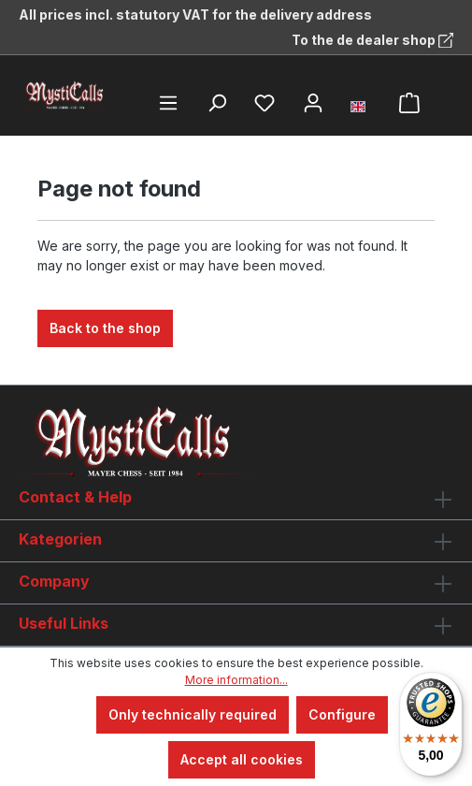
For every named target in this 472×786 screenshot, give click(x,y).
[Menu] (168, 103)
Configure (342, 714)
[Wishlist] (264, 103)
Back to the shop (105, 328)
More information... (236, 680)
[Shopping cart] (409, 103)
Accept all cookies (241, 759)
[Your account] (313, 103)
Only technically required (192, 714)
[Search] (216, 103)
